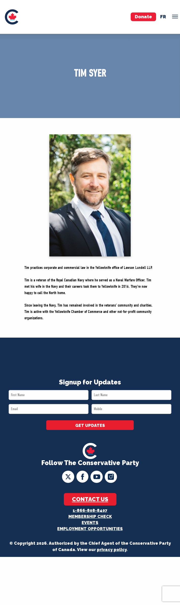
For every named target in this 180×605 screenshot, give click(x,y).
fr (163, 16)
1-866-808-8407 (90, 510)
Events (90, 522)
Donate (143, 16)
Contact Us (90, 499)
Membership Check (90, 516)
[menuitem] (11, 17)
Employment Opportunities (90, 528)
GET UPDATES (90, 425)
